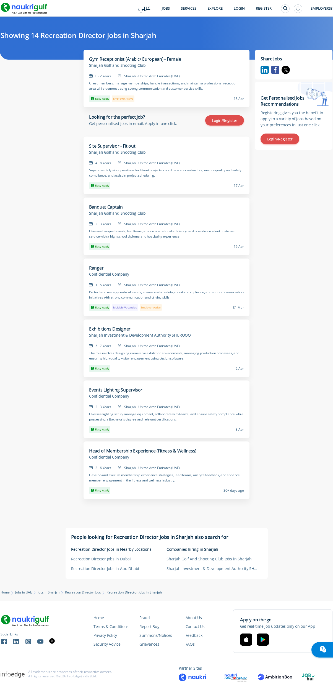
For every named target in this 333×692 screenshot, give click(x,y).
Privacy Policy (105, 635)
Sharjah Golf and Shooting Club (117, 65)
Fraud (144, 617)
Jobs (166, 8)
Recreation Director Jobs (83, 592)
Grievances (149, 644)
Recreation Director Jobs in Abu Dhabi (105, 568)
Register (264, 8)
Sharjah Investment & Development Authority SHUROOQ (140, 335)
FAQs (190, 644)
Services (188, 8)
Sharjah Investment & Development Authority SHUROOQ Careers (214, 568)
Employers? (321, 8)
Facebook (275, 70)
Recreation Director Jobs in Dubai (101, 558)
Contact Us (195, 626)
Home (5, 592)
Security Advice (107, 644)
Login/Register (224, 120)
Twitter (286, 70)
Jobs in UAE (23, 592)
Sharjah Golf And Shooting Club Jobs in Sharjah (209, 558)
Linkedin (265, 70)
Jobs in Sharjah (48, 592)
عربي (144, 8)
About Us (194, 617)
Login (239, 8)
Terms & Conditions (111, 626)
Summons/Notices (155, 635)
